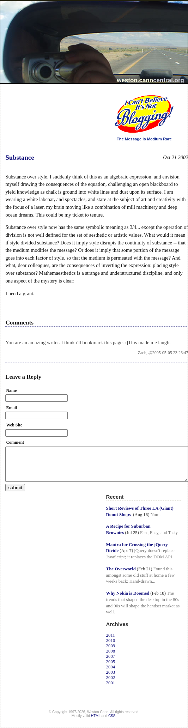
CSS (112, 716)
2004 (110, 667)
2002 (110, 677)
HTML (96, 716)
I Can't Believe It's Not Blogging (106, 92)
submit (15, 487)
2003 (110, 672)
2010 (110, 640)
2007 (110, 656)
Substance (19, 157)
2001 (110, 682)
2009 (110, 645)
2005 (110, 661)
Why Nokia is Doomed (128, 593)
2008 (110, 651)
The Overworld (121, 568)
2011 (110, 635)
